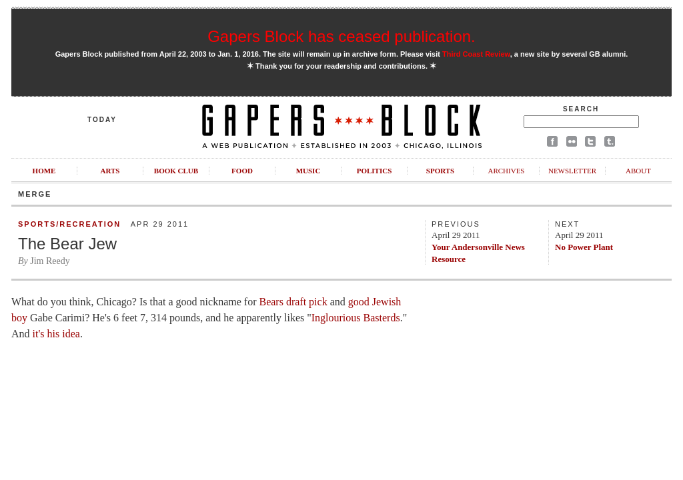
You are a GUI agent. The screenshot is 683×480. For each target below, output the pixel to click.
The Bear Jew (67, 244)
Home (44, 171)
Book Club (176, 171)
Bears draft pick (293, 301)
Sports (440, 171)
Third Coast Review (476, 54)
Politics (374, 171)
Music (308, 171)
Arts (110, 171)
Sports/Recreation (69, 224)
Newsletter (572, 171)
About (638, 171)
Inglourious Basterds (355, 317)
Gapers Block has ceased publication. (341, 36)
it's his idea (56, 333)
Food (242, 171)
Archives (506, 171)
